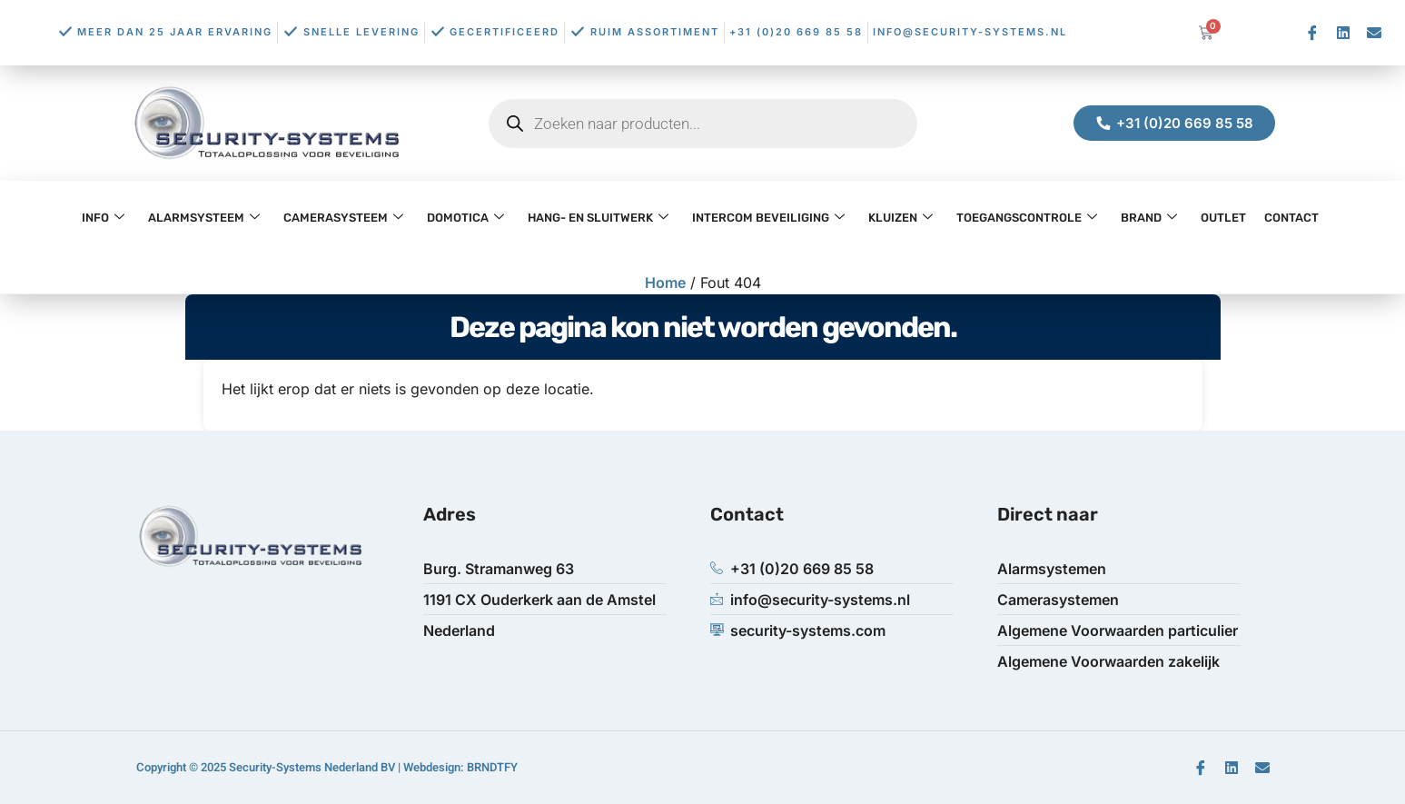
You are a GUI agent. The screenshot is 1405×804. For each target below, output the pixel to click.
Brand (1149, 217)
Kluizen (900, 217)
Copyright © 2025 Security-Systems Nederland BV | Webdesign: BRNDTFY (327, 767)
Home (665, 282)
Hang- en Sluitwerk (598, 217)
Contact (1291, 217)
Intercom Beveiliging (768, 217)
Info (103, 217)
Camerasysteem (343, 217)
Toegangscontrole (1026, 217)
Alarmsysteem (204, 217)
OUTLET (1223, 217)
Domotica (465, 217)
